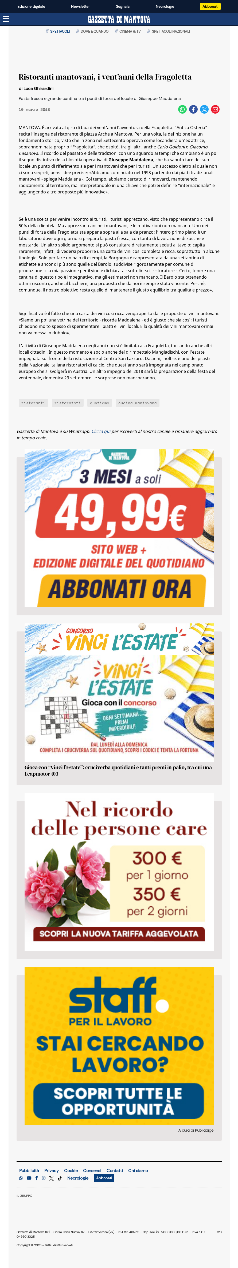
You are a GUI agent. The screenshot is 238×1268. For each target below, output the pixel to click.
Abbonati (210, 6)
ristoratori (67, 403)
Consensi (92, 1170)
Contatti (115, 1170)
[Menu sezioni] (6, 19)
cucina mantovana (137, 403)
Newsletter (80, 6)
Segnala (123, 6)
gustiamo (99, 403)
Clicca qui (100, 431)
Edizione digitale (31, 6)
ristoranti (33, 403)
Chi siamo (138, 1170)
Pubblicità (29, 1170)
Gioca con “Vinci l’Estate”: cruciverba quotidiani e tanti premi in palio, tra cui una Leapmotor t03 (118, 770)
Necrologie (165, 6)
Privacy (51, 1170)
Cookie (71, 1170)
